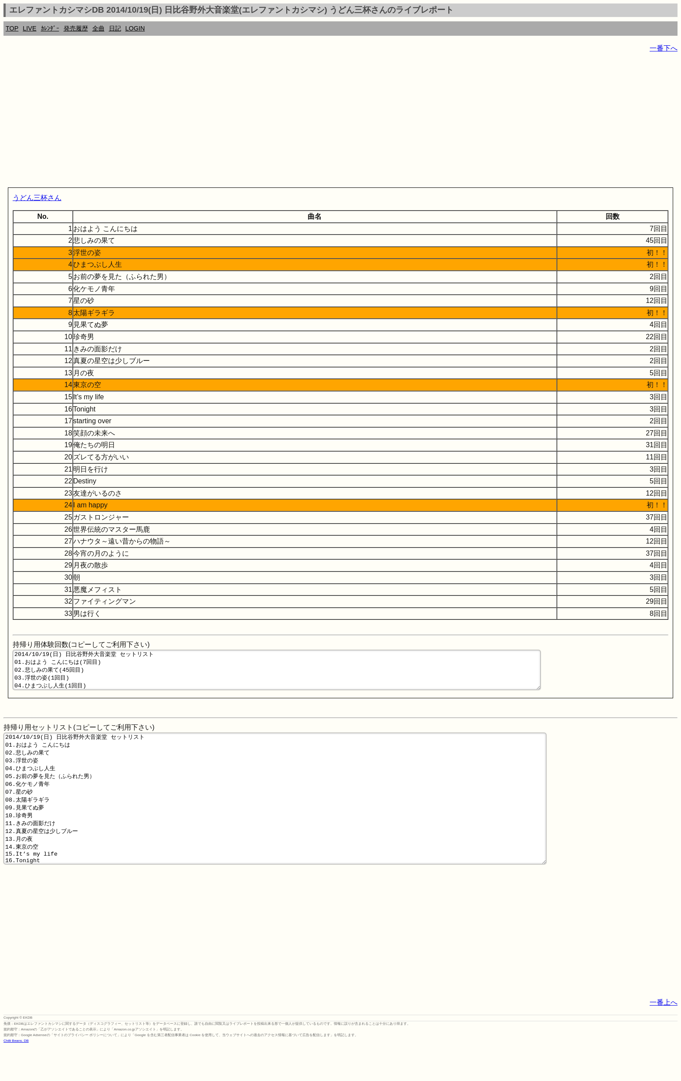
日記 (115, 28)
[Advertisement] (264, 122)
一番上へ (664, 1036)
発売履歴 (76, 28)
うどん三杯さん (37, 197)
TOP (12, 28)
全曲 (98, 28)
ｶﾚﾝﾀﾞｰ (50, 28)
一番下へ (664, 48)
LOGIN (135, 28)
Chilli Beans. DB (16, 1075)
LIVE (29, 28)
